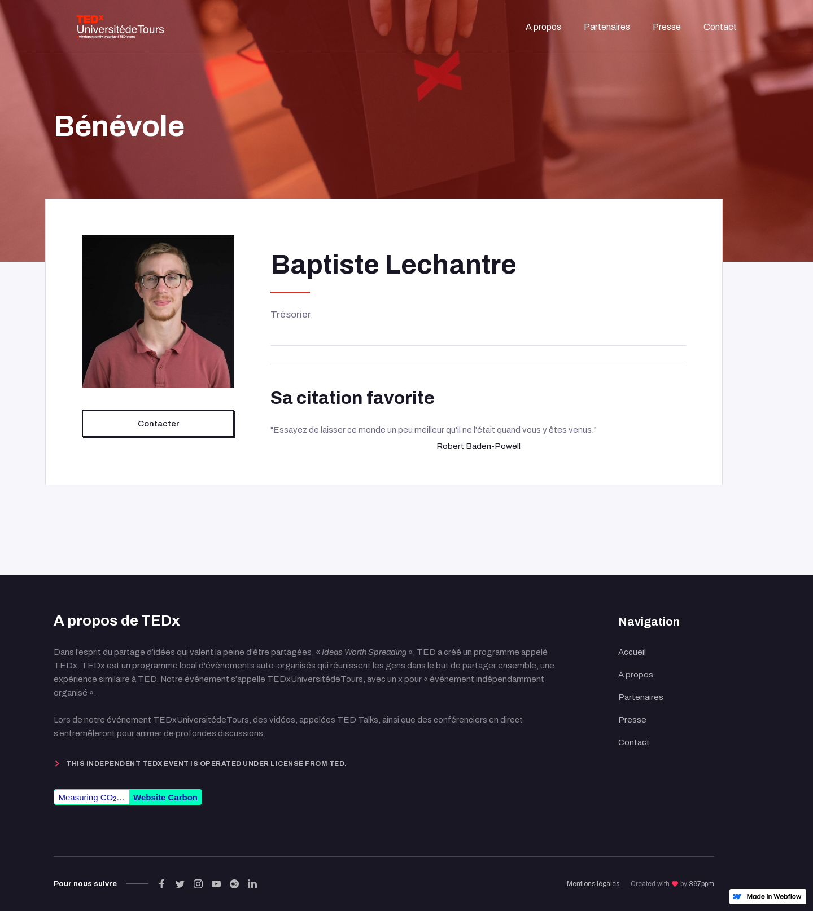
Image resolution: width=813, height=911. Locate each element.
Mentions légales (593, 884)
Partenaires (640, 697)
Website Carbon (165, 797)
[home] (120, 27)
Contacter (158, 423)
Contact (634, 742)
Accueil (632, 652)
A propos (635, 674)
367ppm (701, 884)
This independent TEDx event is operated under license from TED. (206, 764)
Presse (632, 719)
